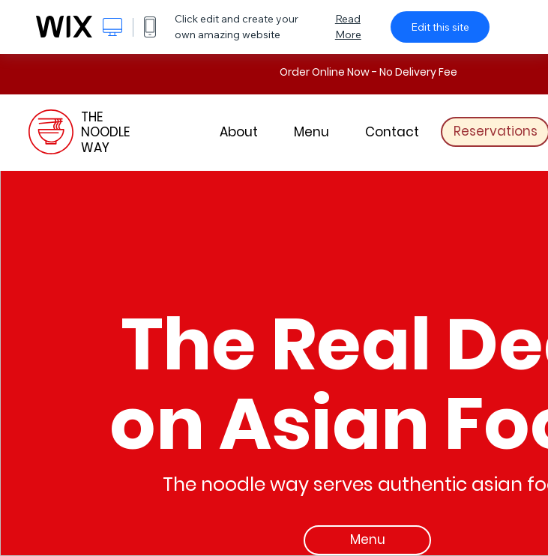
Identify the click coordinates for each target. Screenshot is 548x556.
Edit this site (440, 27)
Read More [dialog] (348, 26)
